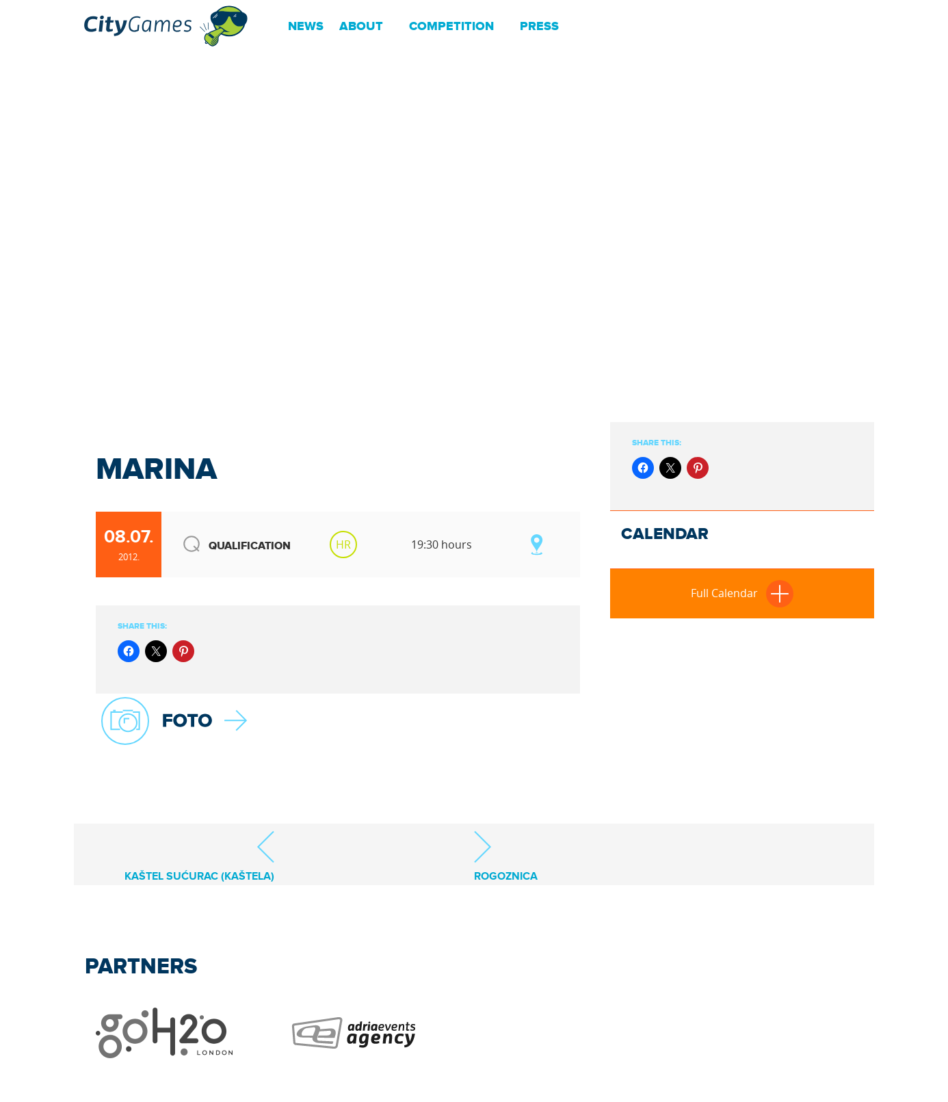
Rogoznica (506, 856)
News (306, 26)
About (361, 26)
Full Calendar (742, 593)
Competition (451, 26)
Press (539, 26)
